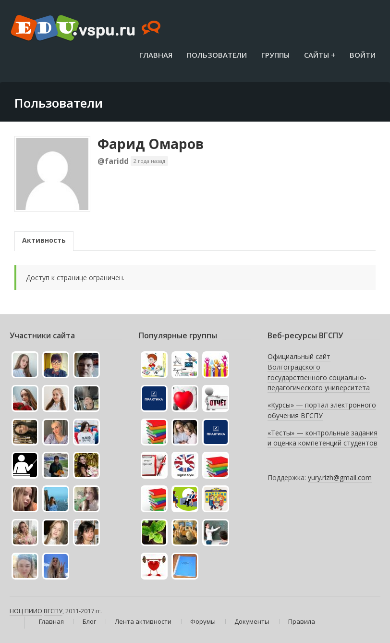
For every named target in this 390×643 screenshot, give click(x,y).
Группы (275, 54)
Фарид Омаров (151, 144)
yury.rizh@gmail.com (340, 477)
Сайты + (319, 54)
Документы (251, 621)
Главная (155, 54)
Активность (44, 240)
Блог (89, 621)
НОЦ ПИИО (26, 610)
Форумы (203, 621)
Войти (363, 54)
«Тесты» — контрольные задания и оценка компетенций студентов (323, 438)
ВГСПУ (53, 610)
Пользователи (217, 54)
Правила (301, 621)
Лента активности (143, 621)
